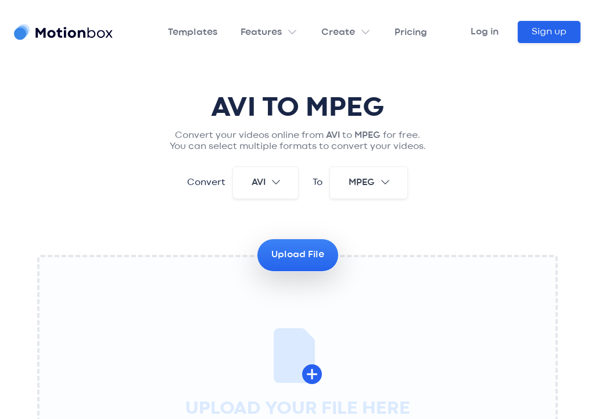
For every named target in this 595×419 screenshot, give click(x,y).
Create (338, 33)
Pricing (411, 33)
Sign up (549, 32)
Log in (485, 32)
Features (261, 33)
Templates (192, 33)
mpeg (370, 182)
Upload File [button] (297, 255)
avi (267, 182)
